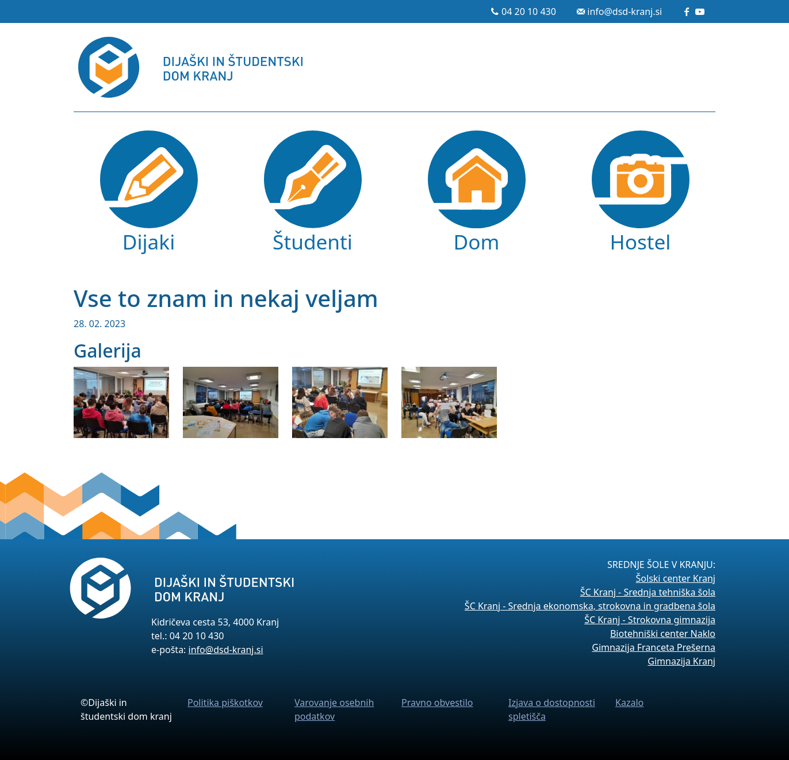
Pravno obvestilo (437, 702)
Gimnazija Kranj (681, 661)
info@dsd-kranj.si (624, 11)
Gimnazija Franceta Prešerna (653, 647)
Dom (477, 241)
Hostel (640, 241)
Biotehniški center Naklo (662, 633)
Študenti (313, 241)
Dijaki (148, 241)
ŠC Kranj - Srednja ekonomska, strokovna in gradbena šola (590, 606)
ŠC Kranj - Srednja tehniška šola (647, 592)
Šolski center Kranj (675, 578)
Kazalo (629, 702)
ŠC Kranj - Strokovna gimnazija (649, 619)
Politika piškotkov (225, 702)
